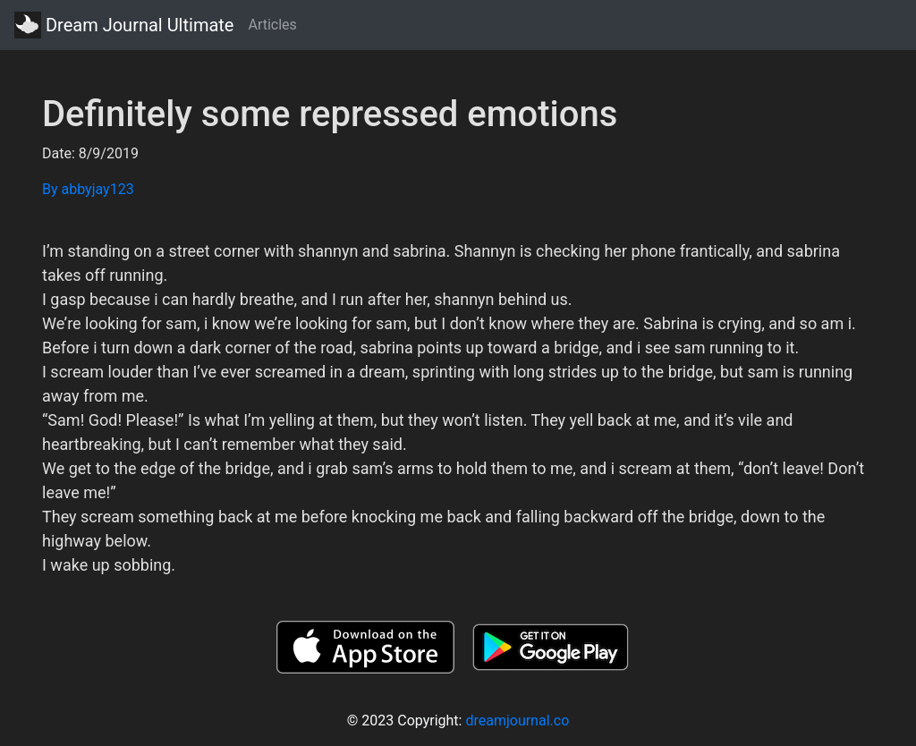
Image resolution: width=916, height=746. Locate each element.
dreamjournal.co (517, 720)
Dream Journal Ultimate (123, 25)
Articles (272, 24)
